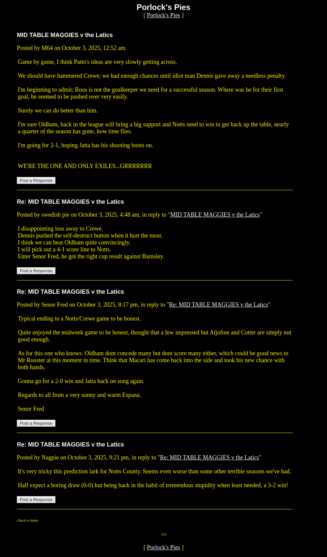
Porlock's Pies (163, 15)
